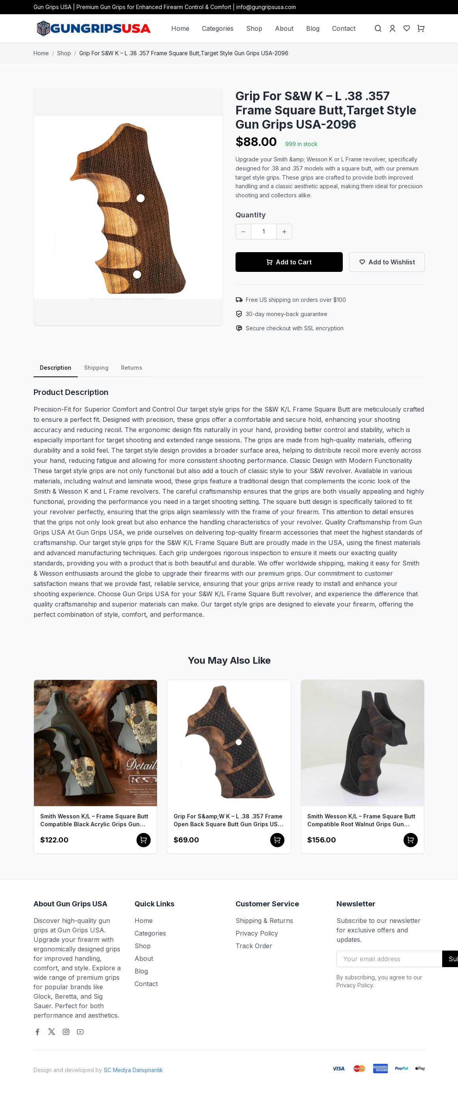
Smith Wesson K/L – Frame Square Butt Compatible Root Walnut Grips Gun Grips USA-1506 (361, 820)
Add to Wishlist (387, 262)
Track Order (254, 946)
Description (55, 367)
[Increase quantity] (284, 232)
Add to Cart (289, 262)
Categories (218, 28)
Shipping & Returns (264, 921)
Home (180, 28)
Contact (343, 28)
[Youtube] (80, 1031)
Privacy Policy (257, 933)
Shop (254, 28)
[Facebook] (37, 1031)
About (284, 28)
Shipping (96, 367)
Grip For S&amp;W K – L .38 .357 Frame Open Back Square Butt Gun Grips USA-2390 (229, 820)
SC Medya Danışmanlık (133, 1070)
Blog (313, 28)
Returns (131, 367)
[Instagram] (66, 1031)
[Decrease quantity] (243, 232)
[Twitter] (52, 1031)
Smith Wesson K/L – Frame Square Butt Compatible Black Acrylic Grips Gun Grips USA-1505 (94, 820)
